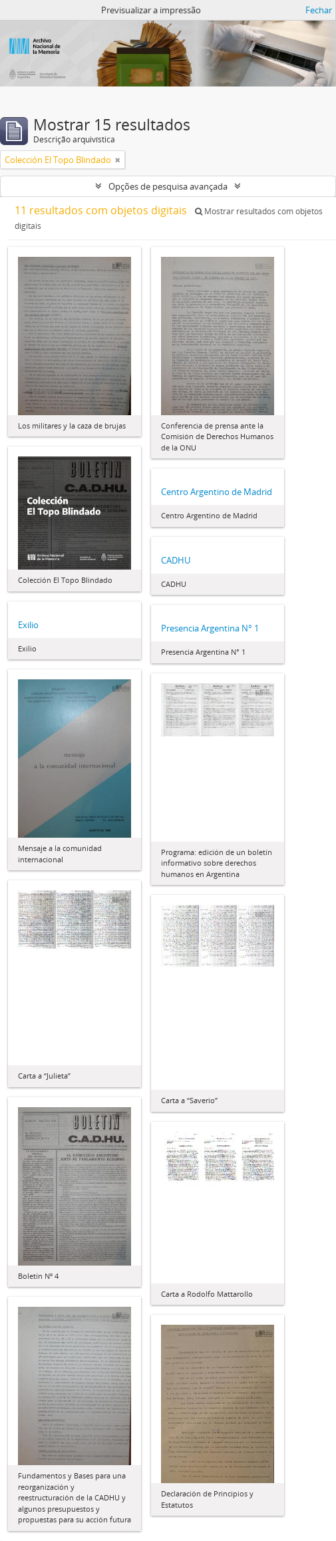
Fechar (318, 10)
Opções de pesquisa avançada (168, 186)
